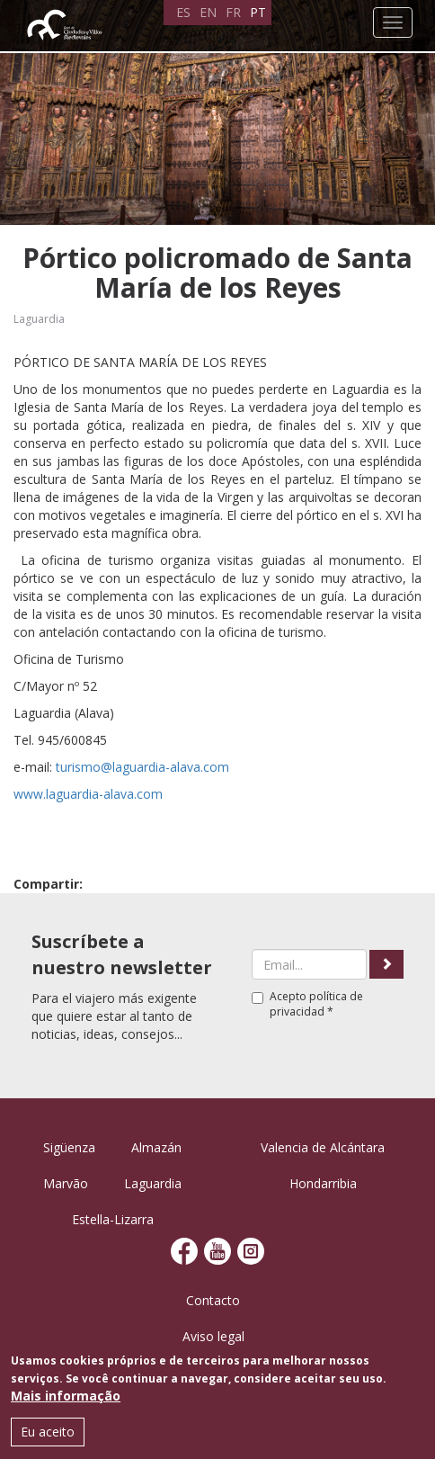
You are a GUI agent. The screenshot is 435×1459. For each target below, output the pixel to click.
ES (183, 12)
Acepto (307, 1004)
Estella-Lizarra (113, 1219)
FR (233, 12)
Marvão (65, 1183)
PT (258, 12)
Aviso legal (213, 1336)
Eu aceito (48, 1431)
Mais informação (65, 1395)
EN (208, 12)
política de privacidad (316, 1004)
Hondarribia (323, 1183)
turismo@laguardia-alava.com (142, 766)
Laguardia (39, 319)
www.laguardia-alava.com (88, 793)
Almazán (156, 1147)
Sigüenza (69, 1147)
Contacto (213, 1300)
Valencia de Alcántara (323, 1147)
